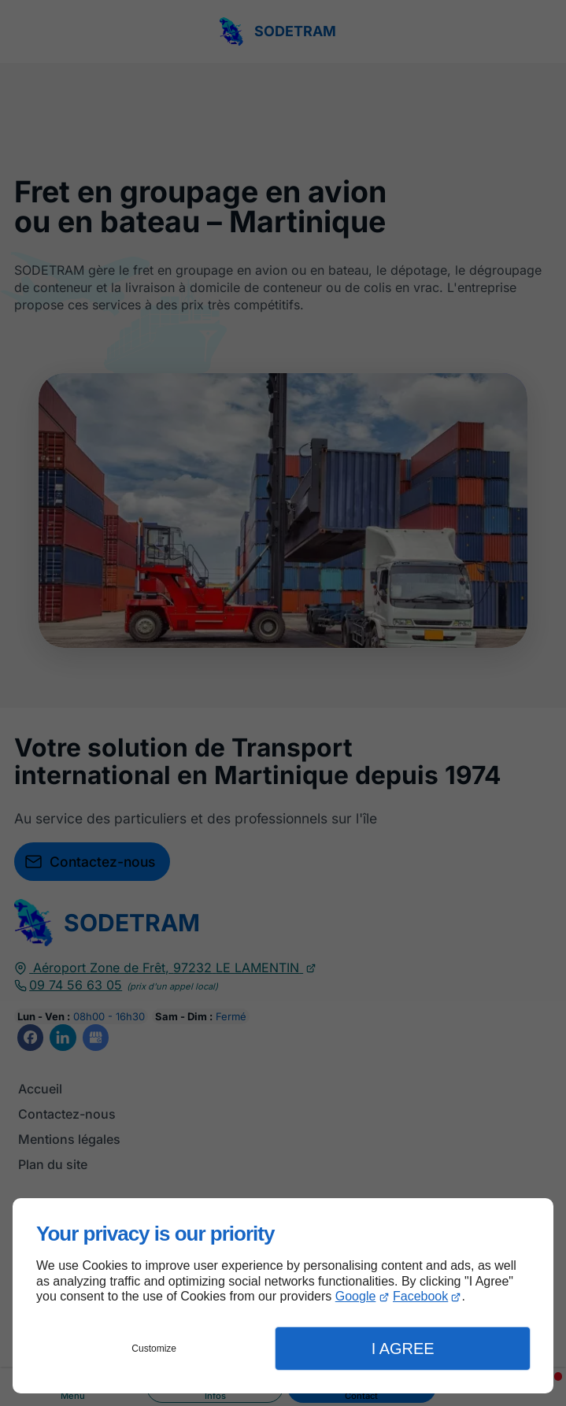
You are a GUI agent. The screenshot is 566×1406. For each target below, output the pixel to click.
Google (355, 1296)
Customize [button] (153, 1348)
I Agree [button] (403, 1348)
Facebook (420, 1296)
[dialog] (283, 1295)
